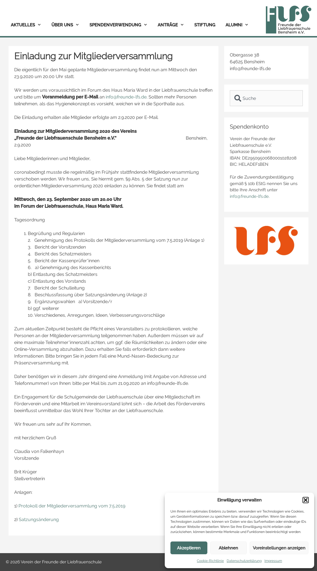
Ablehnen (228, 548)
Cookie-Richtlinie (210, 561)
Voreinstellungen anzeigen (279, 548)
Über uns (67, 25)
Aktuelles (28, 25)
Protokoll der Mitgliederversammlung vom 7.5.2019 (71, 506)
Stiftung (204, 25)
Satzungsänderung (39, 519)
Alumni (240, 25)
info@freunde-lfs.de (126, 97)
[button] (305, 500)
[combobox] (266, 98)
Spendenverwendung (121, 25)
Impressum (273, 561)
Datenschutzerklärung (244, 561)
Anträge (173, 25)
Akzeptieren (189, 548)
